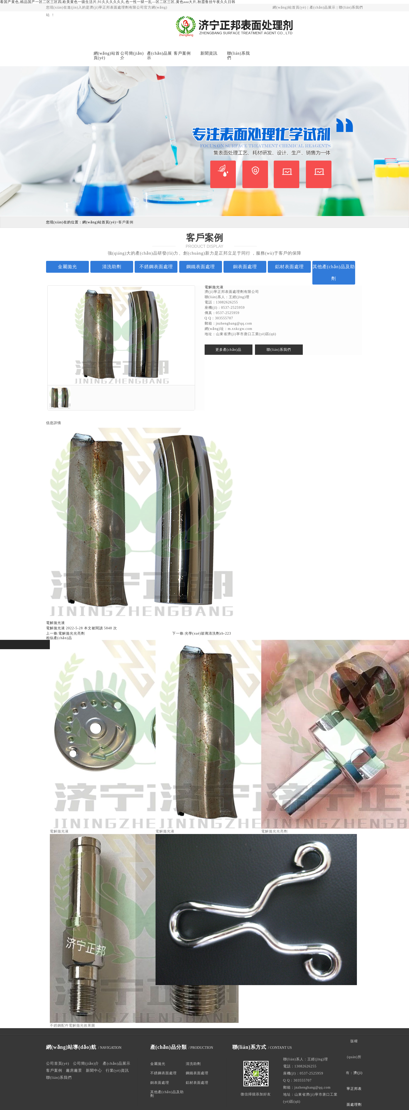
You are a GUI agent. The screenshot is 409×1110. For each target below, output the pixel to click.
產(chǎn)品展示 (323, 7)
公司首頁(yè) (57, 1063)
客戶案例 (182, 53)
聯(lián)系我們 (351, 7)
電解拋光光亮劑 (71, 633)
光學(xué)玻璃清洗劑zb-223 (208, 633)
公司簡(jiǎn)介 (132, 55)
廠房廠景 (74, 1070)
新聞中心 (94, 1070)
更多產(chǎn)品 (228, 350)
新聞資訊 (208, 53)
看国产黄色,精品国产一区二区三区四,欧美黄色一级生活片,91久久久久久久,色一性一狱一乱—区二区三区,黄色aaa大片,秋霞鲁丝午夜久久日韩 (117, 2)
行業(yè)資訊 (117, 1070)
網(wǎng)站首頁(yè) (289, 7)
